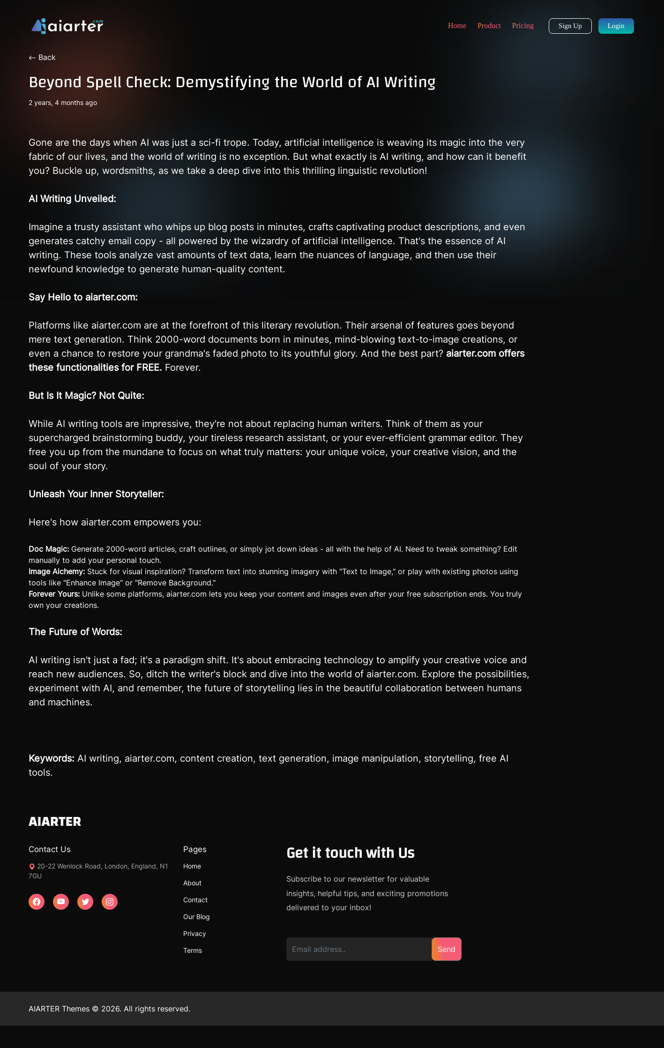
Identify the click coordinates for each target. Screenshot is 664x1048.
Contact (195, 900)
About (192, 883)
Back (42, 57)
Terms (192, 950)
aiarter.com (106, 522)
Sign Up (570, 26)
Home (457, 26)
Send (446, 949)
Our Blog (196, 917)
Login (616, 26)
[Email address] (359, 949)
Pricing (523, 26)
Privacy (194, 933)
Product (489, 26)
